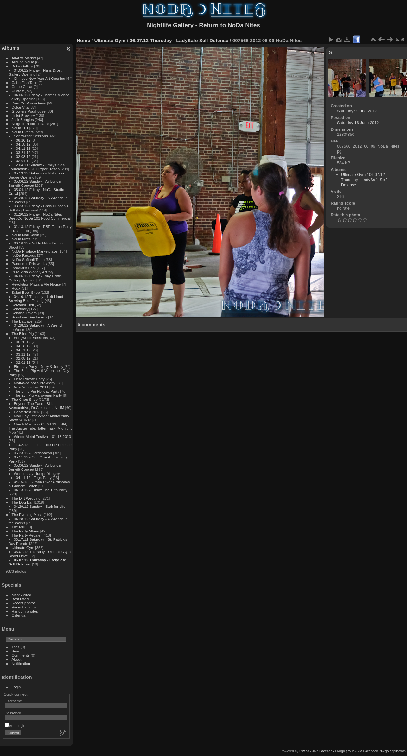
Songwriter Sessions (31, 136)
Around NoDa (23, 62)
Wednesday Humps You (34, 473)
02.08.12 (23, 156)
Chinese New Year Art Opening (39, 78)
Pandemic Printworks (29, 263)
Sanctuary (20, 309)
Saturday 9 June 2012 (357, 111)
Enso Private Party (29, 379)
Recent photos (24, 603)
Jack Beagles (23, 119)
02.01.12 (23, 161)
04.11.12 (23, 148)
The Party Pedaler (27, 535)
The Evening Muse (27, 515)
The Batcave (22, 321)
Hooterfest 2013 (27, 412)
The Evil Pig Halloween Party (38, 395)
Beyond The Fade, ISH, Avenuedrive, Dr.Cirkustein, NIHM (36, 405)
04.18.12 (23, 144)
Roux (16, 288)
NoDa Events (23, 132)
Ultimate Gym (23, 547)
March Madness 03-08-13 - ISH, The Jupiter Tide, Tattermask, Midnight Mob (40, 428)
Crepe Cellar (22, 87)
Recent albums (24, 607)
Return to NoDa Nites (229, 25)
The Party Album (25, 531)
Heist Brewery (23, 115)
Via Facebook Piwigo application (381, 751)
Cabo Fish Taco (25, 82)
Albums (10, 48)
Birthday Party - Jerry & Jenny (38, 366)
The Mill (18, 527)
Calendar (19, 615)
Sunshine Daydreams (30, 317)
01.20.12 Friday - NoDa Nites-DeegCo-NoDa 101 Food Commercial (40, 216)
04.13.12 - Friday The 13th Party (40, 490)
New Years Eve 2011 (31, 387)
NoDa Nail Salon (25, 235)
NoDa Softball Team (28, 259)
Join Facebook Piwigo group (333, 751)
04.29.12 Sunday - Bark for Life (40, 506)
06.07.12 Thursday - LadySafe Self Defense (179, 40)
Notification (21, 663)
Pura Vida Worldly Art (29, 272)
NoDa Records (24, 255)
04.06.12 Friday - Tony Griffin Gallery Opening (35, 278)
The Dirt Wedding (26, 498)
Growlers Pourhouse (29, 111)
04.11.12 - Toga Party (34, 478)
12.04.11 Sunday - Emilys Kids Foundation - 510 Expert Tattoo (37, 167)
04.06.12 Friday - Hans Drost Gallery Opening (35, 72)
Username (13, 701)
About (17, 659)
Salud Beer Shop (26, 292)
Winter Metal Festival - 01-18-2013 (42, 436)
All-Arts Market (24, 58)
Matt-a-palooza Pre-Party (34, 383)
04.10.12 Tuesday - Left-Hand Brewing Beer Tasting (36, 298)
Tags (16, 647)
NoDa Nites (21, 239)
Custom (18, 91)
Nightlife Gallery (170, 25)
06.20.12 (23, 140)
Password (13, 713)
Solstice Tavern (24, 313)
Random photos (25, 611)
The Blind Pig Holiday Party (36, 391)
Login (16, 687)
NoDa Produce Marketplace (35, 251)
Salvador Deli (23, 305)
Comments (21, 655)
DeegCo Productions (29, 103)
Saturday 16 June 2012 (358, 122)
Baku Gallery (22, 66)
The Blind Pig (23, 333)
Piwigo (304, 751)
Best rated (20, 599)
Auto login (15, 725)
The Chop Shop (25, 399)
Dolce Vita (20, 107)
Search (17, 651)
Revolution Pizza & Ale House (36, 284)
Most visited (21, 595)
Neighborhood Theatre (30, 124)
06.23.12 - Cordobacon (33, 453)
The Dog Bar (22, 502)
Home (83, 40)
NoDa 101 (20, 128)
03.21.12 (23, 152)
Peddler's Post (24, 268)
